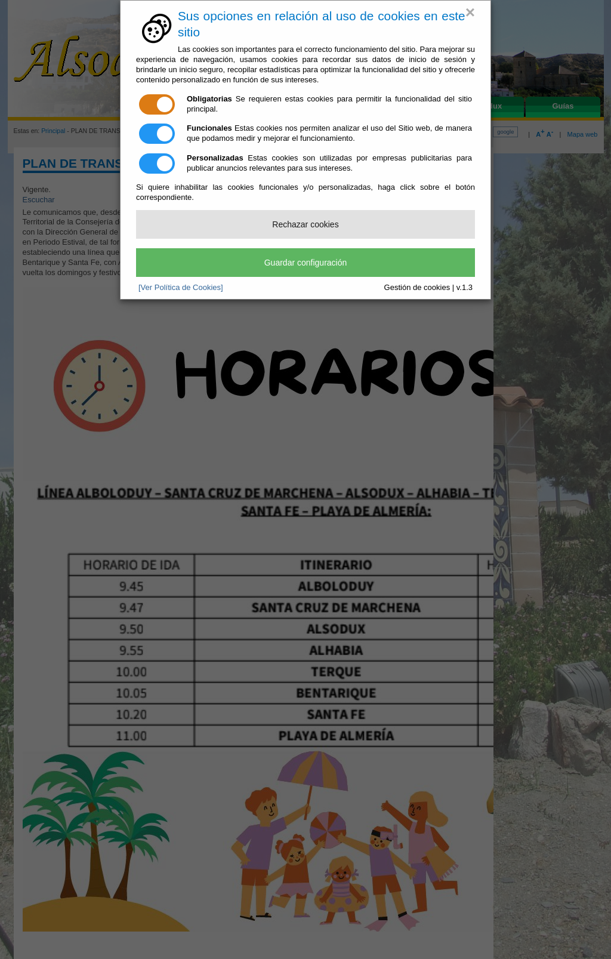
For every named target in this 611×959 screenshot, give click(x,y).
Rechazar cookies (305, 224)
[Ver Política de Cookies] (180, 287)
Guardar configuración (305, 262)
